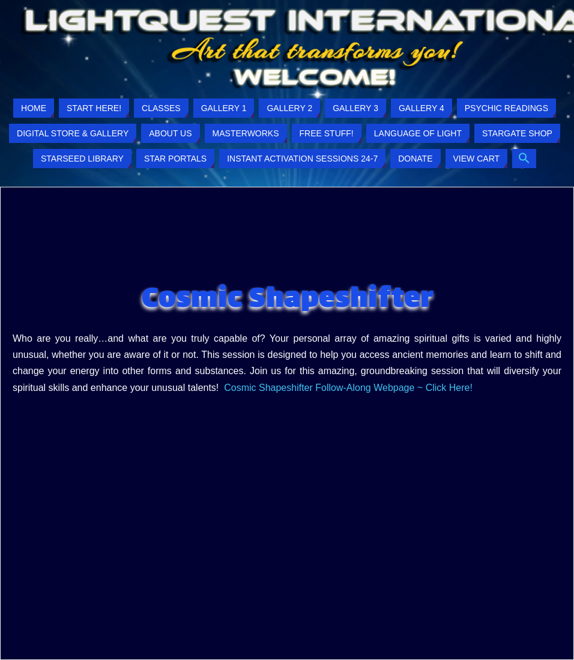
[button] (524, 158)
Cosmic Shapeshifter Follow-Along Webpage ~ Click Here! (349, 388)
